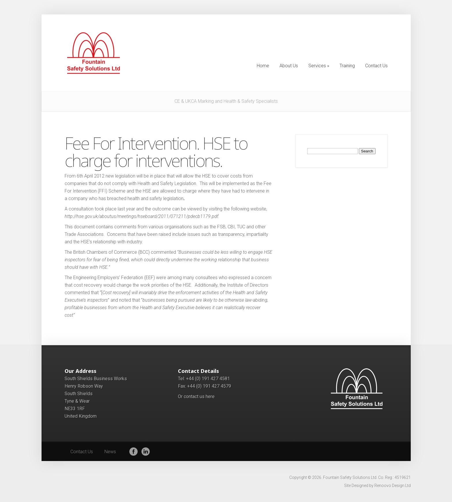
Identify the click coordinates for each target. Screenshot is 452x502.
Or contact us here (196, 396)
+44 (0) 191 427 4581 (208, 378)
